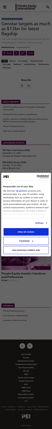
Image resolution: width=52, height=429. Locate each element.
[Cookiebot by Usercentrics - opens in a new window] (37, 176)
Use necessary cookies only (26, 250)
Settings (39, 223)
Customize (26, 241)
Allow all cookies (26, 231)
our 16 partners (19, 191)
